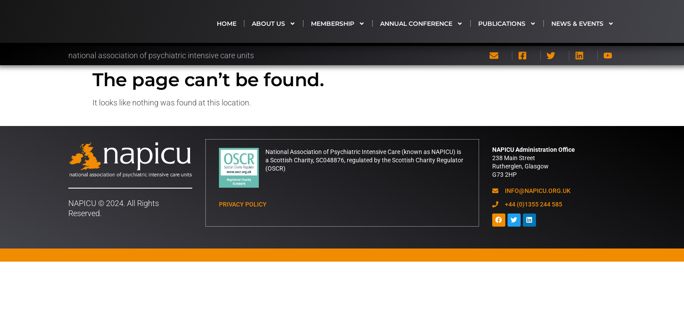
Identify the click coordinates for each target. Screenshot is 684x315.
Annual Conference (421, 26)
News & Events (582, 26)
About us (274, 26)
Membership (338, 26)
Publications (507, 26)
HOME (226, 27)
